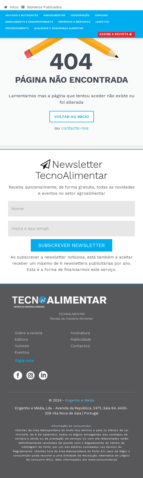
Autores (22, 346)
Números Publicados (41, 7)
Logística (102, 21)
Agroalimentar (54, 15)
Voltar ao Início (71, 116)
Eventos (22, 352)
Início (11, 7)
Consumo (101, 15)
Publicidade (81, 339)
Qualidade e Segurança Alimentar (58, 28)
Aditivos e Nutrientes (21, 15)
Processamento (17, 28)
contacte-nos (74, 128)
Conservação (80, 15)
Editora (21, 339)
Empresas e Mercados (74, 21)
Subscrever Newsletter (71, 245)
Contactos (80, 346)
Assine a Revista (116, 34)
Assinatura (80, 333)
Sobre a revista (28, 333)
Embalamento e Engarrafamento (29, 21)
